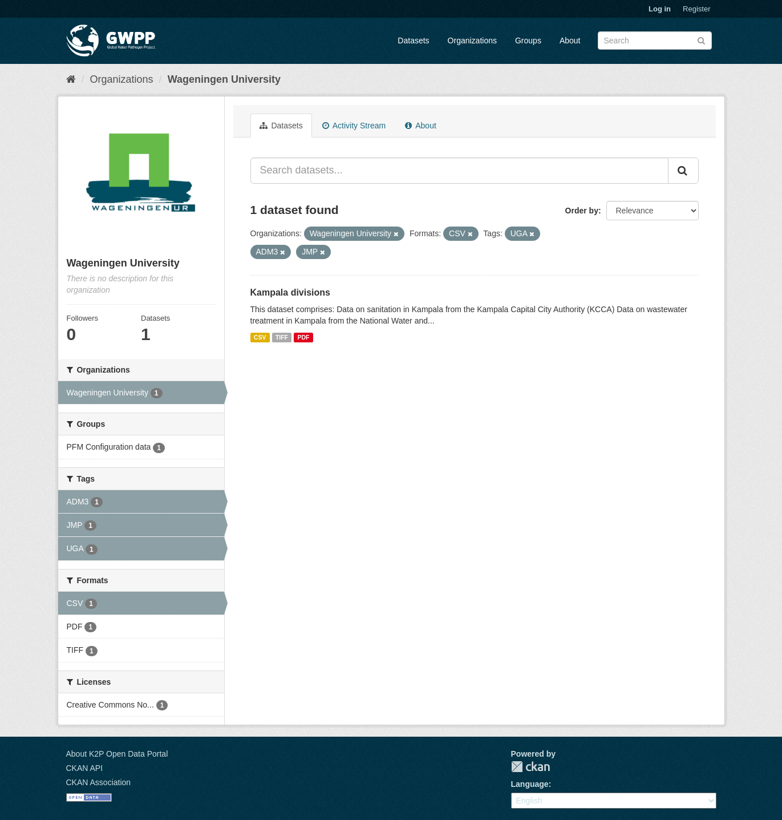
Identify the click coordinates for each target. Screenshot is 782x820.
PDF (304, 337)
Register (696, 9)
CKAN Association (98, 782)
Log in (660, 9)
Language (530, 784)
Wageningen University (224, 79)
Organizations (472, 40)
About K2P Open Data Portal (117, 753)
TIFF (281, 337)
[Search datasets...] (459, 170)
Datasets (413, 40)
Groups (528, 40)
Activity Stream (354, 125)
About (570, 40)
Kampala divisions (290, 292)
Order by (581, 210)
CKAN (530, 767)
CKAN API (84, 768)
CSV (260, 337)
